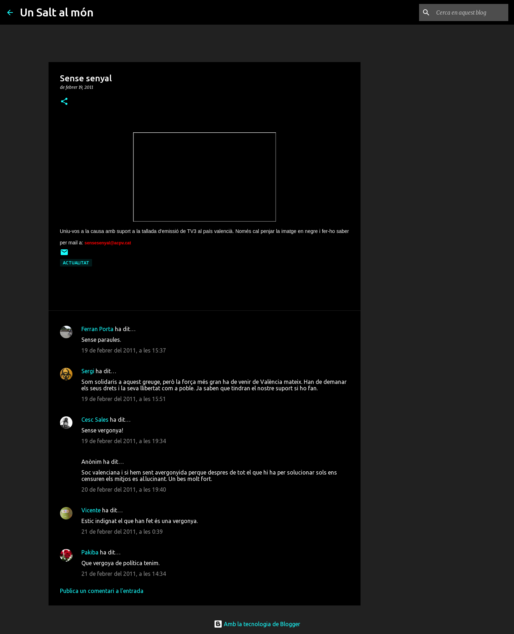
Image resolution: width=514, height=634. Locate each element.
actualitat (76, 262)
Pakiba (90, 552)
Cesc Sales (95, 419)
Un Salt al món (57, 12)
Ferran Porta (97, 329)
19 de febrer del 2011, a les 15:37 (123, 350)
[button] (64, 102)
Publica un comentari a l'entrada (101, 591)
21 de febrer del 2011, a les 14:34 (123, 573)
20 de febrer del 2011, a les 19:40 (123, 489)
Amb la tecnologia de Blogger (257, 624)
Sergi (87, 371)
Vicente (91, 510)
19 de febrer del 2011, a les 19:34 (123, 441)
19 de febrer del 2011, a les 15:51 (123, 399)
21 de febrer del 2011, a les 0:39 (122, 531)
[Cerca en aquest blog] (470, 12)
